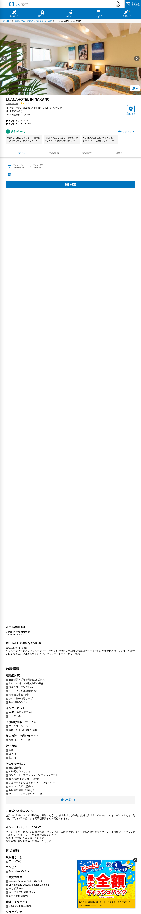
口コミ (119, 153)
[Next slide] (137, 59)
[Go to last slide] (4, 59)
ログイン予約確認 (135, 4)
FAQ (118, 6)
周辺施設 (87, 153)
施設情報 (54, 153)
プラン (21, 153)
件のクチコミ (124, 131)
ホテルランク (12, 103)
